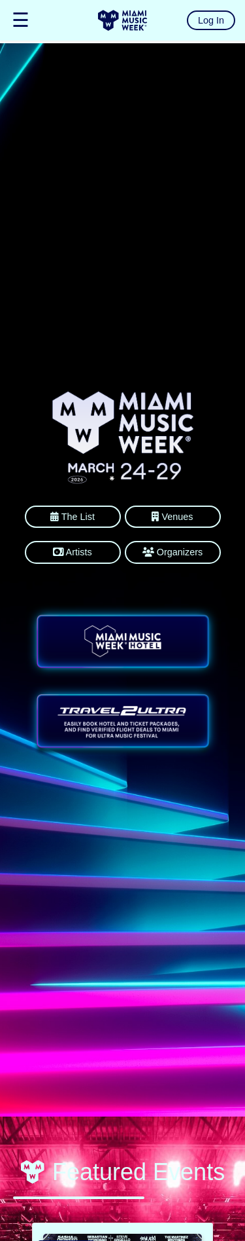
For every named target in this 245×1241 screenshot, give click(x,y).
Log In (211, 20)
